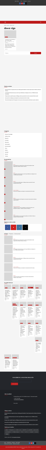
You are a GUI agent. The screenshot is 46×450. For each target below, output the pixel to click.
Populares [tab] (11, 233)
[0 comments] (5, 42)
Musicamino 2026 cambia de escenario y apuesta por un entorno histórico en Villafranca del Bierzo (30, 310)
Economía (6, 140)
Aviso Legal (18, 442)
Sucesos (6, 154)
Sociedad (6, 152)
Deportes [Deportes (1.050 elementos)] (25, 429)
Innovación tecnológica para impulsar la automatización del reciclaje (17, 97)
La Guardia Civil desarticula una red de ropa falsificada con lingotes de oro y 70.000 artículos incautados (21, 93)
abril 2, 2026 (30, 296)
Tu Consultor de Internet (16, 437)
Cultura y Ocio (7, 136)
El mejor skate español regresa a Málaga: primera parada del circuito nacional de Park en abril (21, 95)
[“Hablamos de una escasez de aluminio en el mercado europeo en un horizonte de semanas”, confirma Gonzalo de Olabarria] (8, 207)
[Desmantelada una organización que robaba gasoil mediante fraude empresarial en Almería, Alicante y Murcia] (8, 165)
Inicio (21, 1)
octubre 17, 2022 (12, 41)
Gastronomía (7, 144)
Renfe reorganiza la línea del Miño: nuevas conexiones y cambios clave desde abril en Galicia (38, 346)
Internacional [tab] (17, 233)
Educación (7, 142)
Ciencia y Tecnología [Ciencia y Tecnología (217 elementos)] (9, 429)
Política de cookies (16, 443)
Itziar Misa (30, 295)
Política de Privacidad (8, 443)
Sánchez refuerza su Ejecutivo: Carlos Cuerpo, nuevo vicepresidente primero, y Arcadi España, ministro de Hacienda (23, 329)
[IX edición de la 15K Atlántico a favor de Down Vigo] (10, 34)
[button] (5, 22)
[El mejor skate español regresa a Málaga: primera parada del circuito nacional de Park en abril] (8, 182)
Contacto (29, 1)
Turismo (6, 156)
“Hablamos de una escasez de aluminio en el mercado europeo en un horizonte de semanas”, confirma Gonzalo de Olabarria (15, 311)
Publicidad (25, 1)
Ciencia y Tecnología (8, 134)
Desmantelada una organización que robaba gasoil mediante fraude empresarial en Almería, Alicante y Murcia (23, 90)
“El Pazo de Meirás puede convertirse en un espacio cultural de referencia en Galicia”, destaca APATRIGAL (15, 363)
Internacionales (8, 146)
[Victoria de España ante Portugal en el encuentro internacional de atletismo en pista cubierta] (8, 199)
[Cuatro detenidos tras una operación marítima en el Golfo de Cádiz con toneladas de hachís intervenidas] (8, 216)
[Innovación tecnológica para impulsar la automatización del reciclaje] (8, 191)
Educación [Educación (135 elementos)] (36, 429)
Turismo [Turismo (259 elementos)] (7, 434)
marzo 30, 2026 (30, 315)
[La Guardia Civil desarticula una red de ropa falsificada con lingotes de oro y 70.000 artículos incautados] (8, 174)
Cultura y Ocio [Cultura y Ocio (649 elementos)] (18, 429)
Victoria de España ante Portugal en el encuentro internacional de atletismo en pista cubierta (22, 99)
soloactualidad (7, 41)
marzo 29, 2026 (23, 335)
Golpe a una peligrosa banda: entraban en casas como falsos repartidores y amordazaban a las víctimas (38, 328)
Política (6, 150)
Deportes (6, 138)
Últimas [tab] (6, 233)
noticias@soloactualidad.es (19, 399)
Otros (6, 148)
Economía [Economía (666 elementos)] (30, 429)
